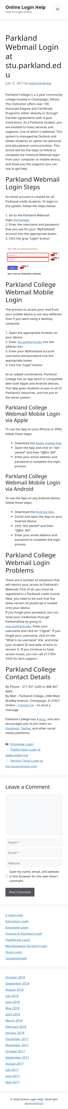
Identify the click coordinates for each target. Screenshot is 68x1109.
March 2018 (13, 1020)
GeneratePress (34, 1103)
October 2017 (15, 1051)
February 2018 (15, 1027)
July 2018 (11, 996)
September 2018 (17, 983)
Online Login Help (25, 7)
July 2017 (11, 1070)
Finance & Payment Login (23, 933)
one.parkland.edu (18, 626)
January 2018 (14, 1033)
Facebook (12, 728)
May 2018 (12, 1008)
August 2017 (14, 1063)
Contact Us (26, 705)
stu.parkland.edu (29, 342)
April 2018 (12, 1014)
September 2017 (17, 1057)
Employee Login (21, 744)
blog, (42, 719)
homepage (21, 220)
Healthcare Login (17, 940)
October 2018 (15, 977)
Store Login (13, 952)
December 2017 (16, 1039)
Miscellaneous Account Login (26, 946)
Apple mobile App (48, 443)
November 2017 (16, 1045)
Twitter (25, 728)
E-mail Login (14, 915)
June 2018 (12, 1002)
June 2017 (12, 1076)
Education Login (17, 921)
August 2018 (14, 990)
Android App (45, 512)
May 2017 (12, 1082)
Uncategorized (16, 958)
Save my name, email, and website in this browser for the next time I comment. (34, 876)
